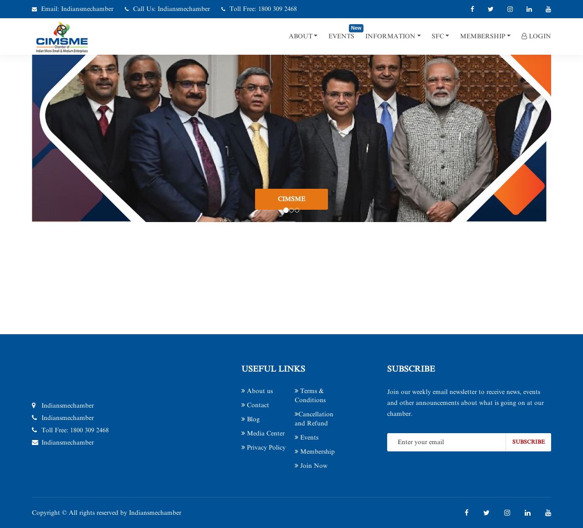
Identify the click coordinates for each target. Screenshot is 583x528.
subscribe (528, 442)
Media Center (263, 433)
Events (341, 36)
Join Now (311, 465)
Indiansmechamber (87, 8)
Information (390, 36)
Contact (255, 405)
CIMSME (291, 199)
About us (257, 391)
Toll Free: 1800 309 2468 (263, 8)
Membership (482, 36)
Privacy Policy (263, 447)
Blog (250, 419)
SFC (438, 36)
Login (536, 36)
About (300, 36)
